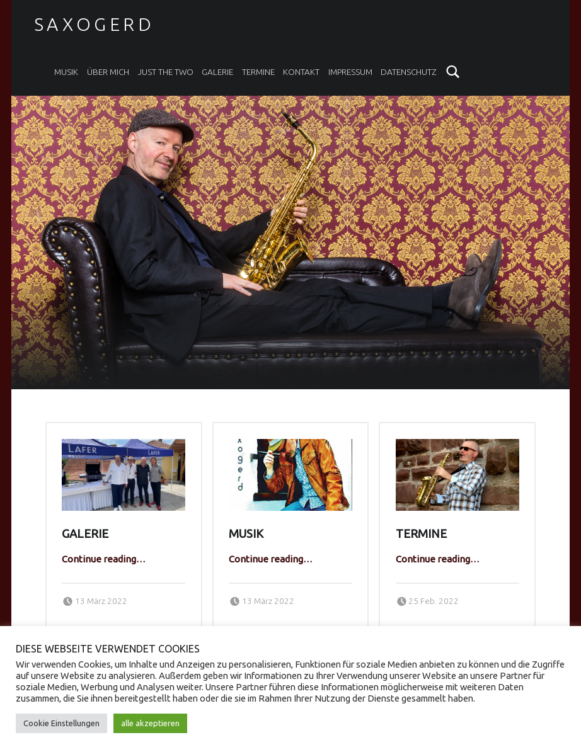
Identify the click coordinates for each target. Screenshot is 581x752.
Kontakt (301, 72)
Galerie (217, 72)
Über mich (108, 72)
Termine (258, 72)
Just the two (165, 72)
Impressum (350, 72)
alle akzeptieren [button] (150, 723)
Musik (66, 72)
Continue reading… (104, 559)
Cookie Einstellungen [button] (61, 723)
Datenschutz (409, 72)
